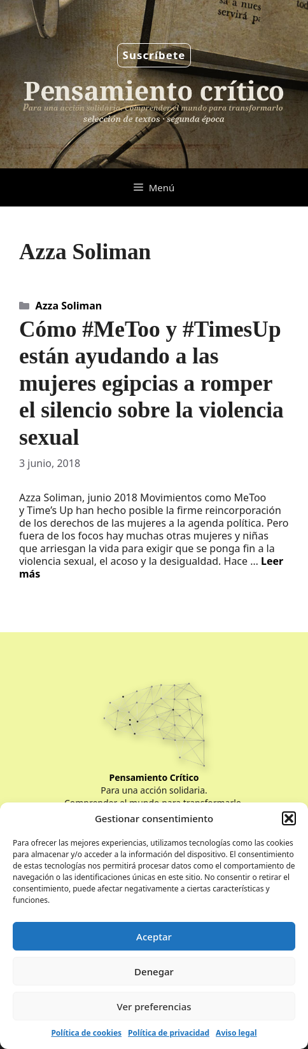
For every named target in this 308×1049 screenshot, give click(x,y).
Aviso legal (236, 1032)
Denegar (154, 971)
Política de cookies (86, 1032)
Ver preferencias (153, 1006)
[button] (289, 818)
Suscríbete (154, 55)
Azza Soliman (69, 306)
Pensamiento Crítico (154, 777)
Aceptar (154, 936)
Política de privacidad (168, 1032)
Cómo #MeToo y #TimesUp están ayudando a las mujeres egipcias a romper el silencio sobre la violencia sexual (151, 383)
